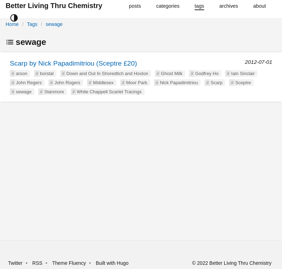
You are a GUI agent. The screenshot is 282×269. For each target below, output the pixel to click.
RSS (37, 263)
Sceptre (243, 82)
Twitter (15, 263)
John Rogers (67, 82)
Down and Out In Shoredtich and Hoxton (107, 73)
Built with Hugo (112, 263)
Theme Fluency (69, 263)
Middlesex (103, 82)
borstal (47, 73)
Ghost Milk (171, 73)
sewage (54, 24)
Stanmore (54, 91)
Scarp (216, 82)
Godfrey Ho (206, 73)
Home (12, 24)
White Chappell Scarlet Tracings (109, 91)
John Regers (29, 82)
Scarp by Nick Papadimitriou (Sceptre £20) (73, 63)
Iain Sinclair (243, 73)
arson (21, 73)
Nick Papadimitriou (179, 82)
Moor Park (136, 82)
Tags (32, 24)
